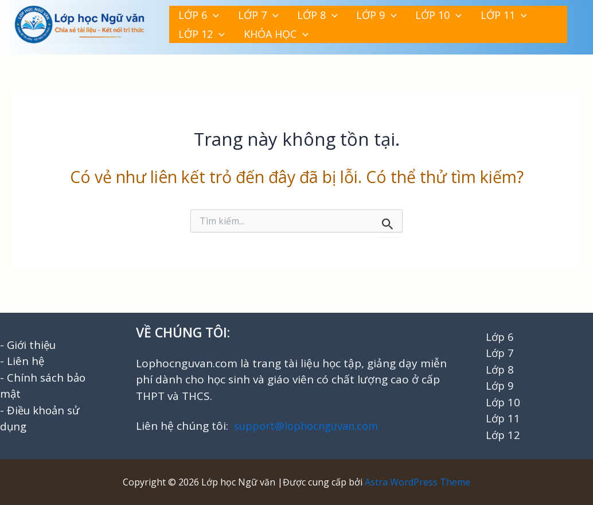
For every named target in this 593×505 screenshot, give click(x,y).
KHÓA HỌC (204, 36)
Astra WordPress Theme (417, 482)
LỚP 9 (331, 13)
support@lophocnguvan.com (309, 425)
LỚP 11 (432, 13)
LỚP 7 (239, 13)
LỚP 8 (285, 13)
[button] (207, 13)
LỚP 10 (380, 13)
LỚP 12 (485, 13)
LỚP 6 (192, 13)
